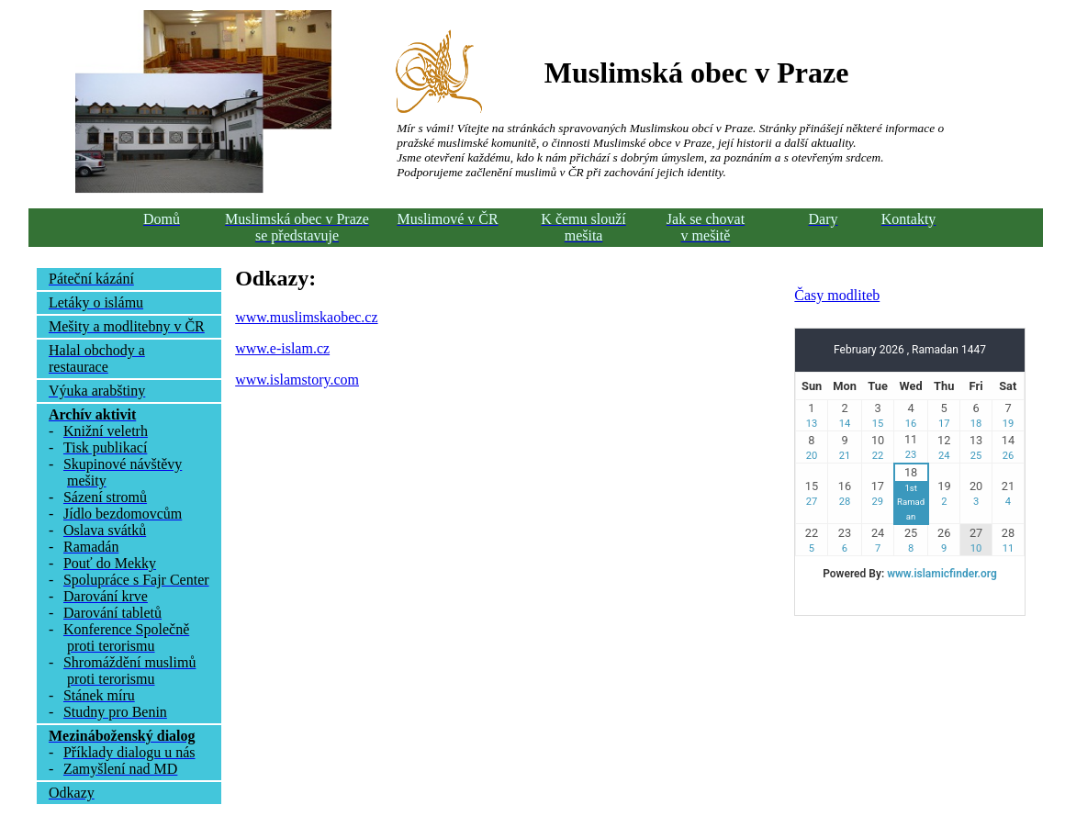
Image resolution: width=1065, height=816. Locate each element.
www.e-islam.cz (282, 348)
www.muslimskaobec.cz (306, 317)
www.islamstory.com (297, 379)
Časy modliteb (837, 295)
